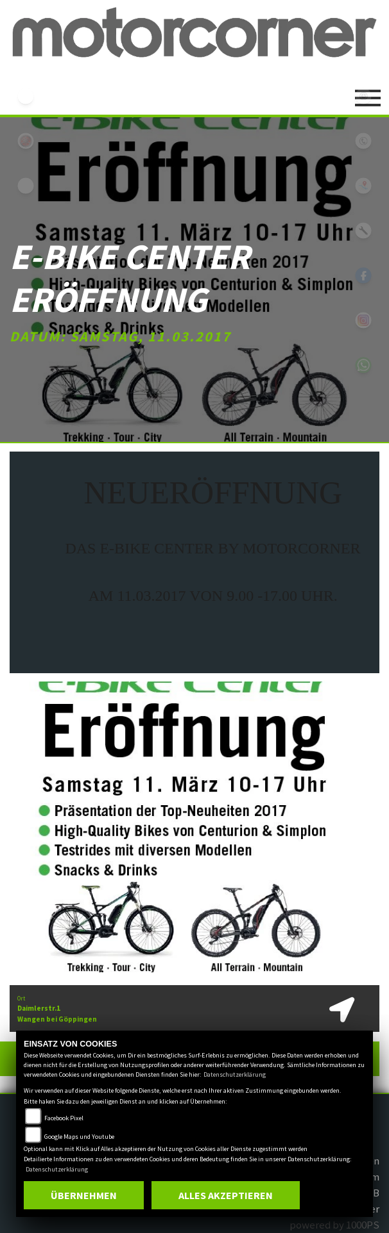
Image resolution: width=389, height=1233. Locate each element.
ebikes (25, 96)
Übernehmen (84, 1195)
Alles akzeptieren (225, 1195)
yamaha (25, 141)
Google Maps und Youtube (79, 1136)
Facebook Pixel (63, 1118)
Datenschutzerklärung (234, 1074)
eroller (25, 186)
